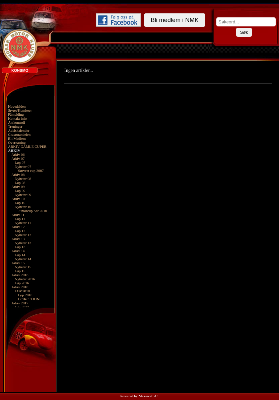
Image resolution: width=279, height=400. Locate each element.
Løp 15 (20, 271)
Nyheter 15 (23, 267)
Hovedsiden (17, 106)
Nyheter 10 (23, 207)
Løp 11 (20, 219)
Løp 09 (20, 191)
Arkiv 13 (17, 239)
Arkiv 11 (17, 215)
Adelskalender (18, 130)
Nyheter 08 (23, 179)
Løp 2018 (25, 295)
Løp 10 (20, 203)
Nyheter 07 (23, 167)
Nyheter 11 (23, 223)
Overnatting (17, 142)
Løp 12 (20, 231)
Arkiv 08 (17, 175)
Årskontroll (16, 122)
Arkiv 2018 (19, 287)
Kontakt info (17, 118)
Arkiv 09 (17, 187)
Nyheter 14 (23, 259)
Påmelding (16, 114)
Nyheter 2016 (25, 279)
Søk (244, 32)
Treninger (15, 126)
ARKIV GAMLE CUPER (27, 146)
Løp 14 (20, 255)
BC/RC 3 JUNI (29, 299)
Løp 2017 (22, 307)
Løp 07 (20, 163)
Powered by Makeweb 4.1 (139, 396)
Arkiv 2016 (19, 275)
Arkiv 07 (17, 159)
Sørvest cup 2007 (31, 171)
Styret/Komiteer (20, 110)
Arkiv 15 (17, 263)
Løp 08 (20, 183)
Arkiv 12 (17, 227)
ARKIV (14, 150)
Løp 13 (20, 247)
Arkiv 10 (17, 199)
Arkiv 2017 (19, 303)
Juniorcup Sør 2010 (32, 211)
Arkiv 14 (17, 251)
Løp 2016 (22, 283)
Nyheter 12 (23, 235)
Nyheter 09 (23, 195)
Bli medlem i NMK (175, 20)
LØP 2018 (22, 291)
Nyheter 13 (23, 243)
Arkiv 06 (17, 155)
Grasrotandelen (19, 134)
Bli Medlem (17, 138)
